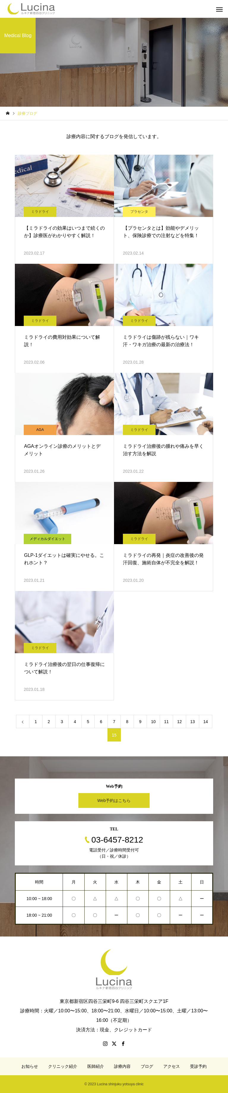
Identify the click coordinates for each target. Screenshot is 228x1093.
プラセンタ (139, 212)
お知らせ (29, 1066)
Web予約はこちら (114, 800)
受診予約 (198, 1066)
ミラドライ (40, 212)
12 (179, 721)
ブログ (147, 1066)
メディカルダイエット (47, 539)
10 (153, 721)
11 (166, 721)
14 (205, 721)
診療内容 (122, 1066)
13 (192, 721)
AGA (40, 430)
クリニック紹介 (62, 1066)
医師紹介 (95, 1066)
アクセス (171, 1066)
